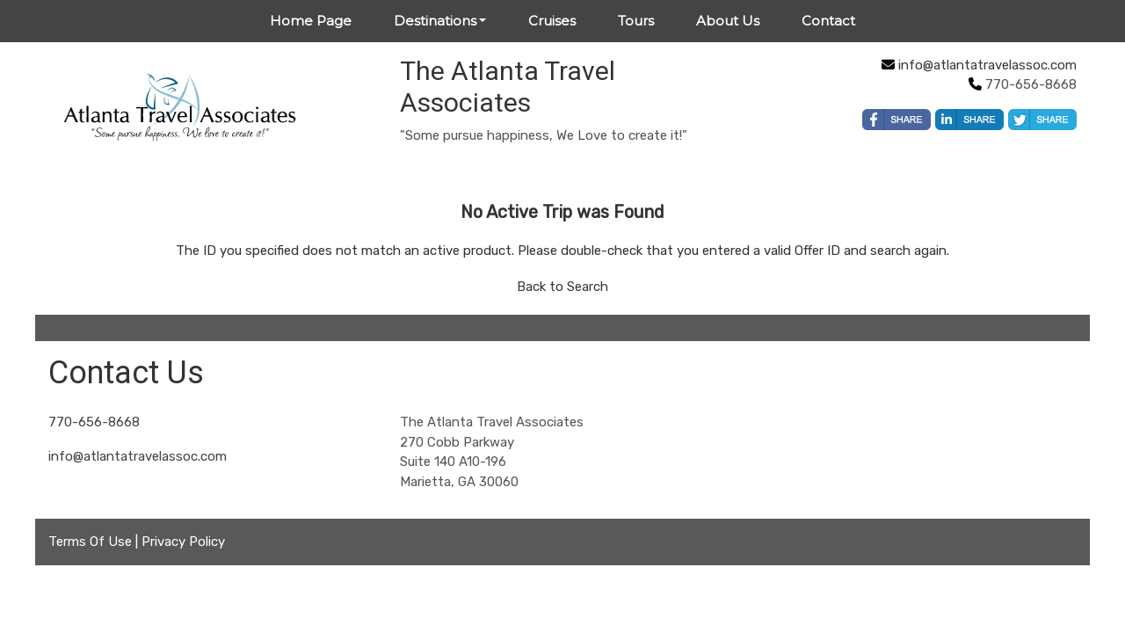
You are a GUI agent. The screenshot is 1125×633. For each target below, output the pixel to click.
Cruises (552, 20)
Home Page (311, 20)
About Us (727, 20)
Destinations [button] (435, 20)
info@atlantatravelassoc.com (987, 65)
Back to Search (562, 287)
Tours (636, 20)
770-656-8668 (94, 422)
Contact (828, 20)
